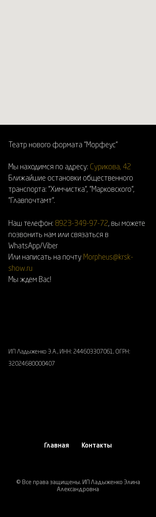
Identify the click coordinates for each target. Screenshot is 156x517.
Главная (56, 446)
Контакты (97, 446)
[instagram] (14, 402)
